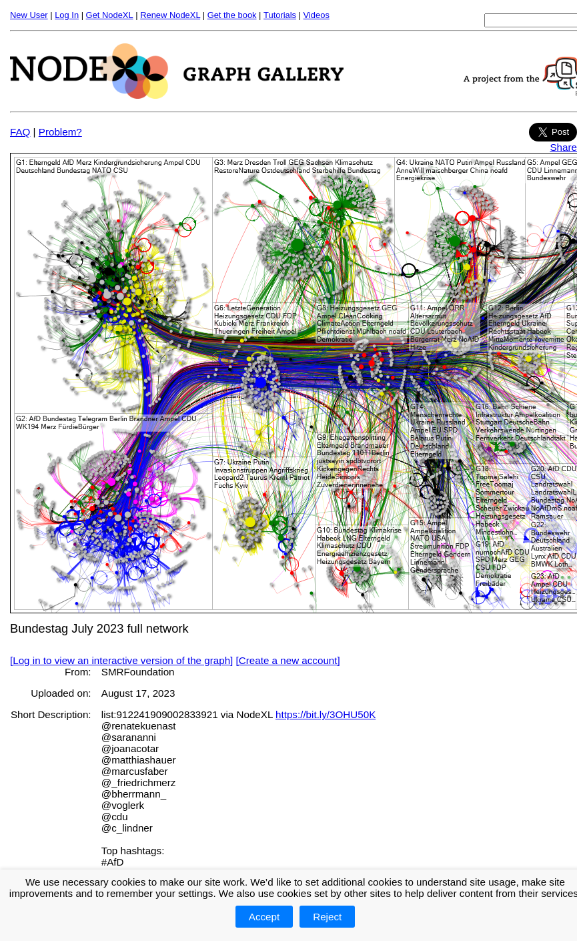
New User (29, 15)
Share (563, 147)
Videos (317, 15)
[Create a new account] (288, 660)
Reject (327, 916)
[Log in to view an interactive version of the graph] (121, 660)
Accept (264, 916)
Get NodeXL (109, 15)
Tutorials (279, 15)
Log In (67, 15)
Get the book (232, 15)
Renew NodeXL (170, 15)
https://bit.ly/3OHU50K (325, 714)
